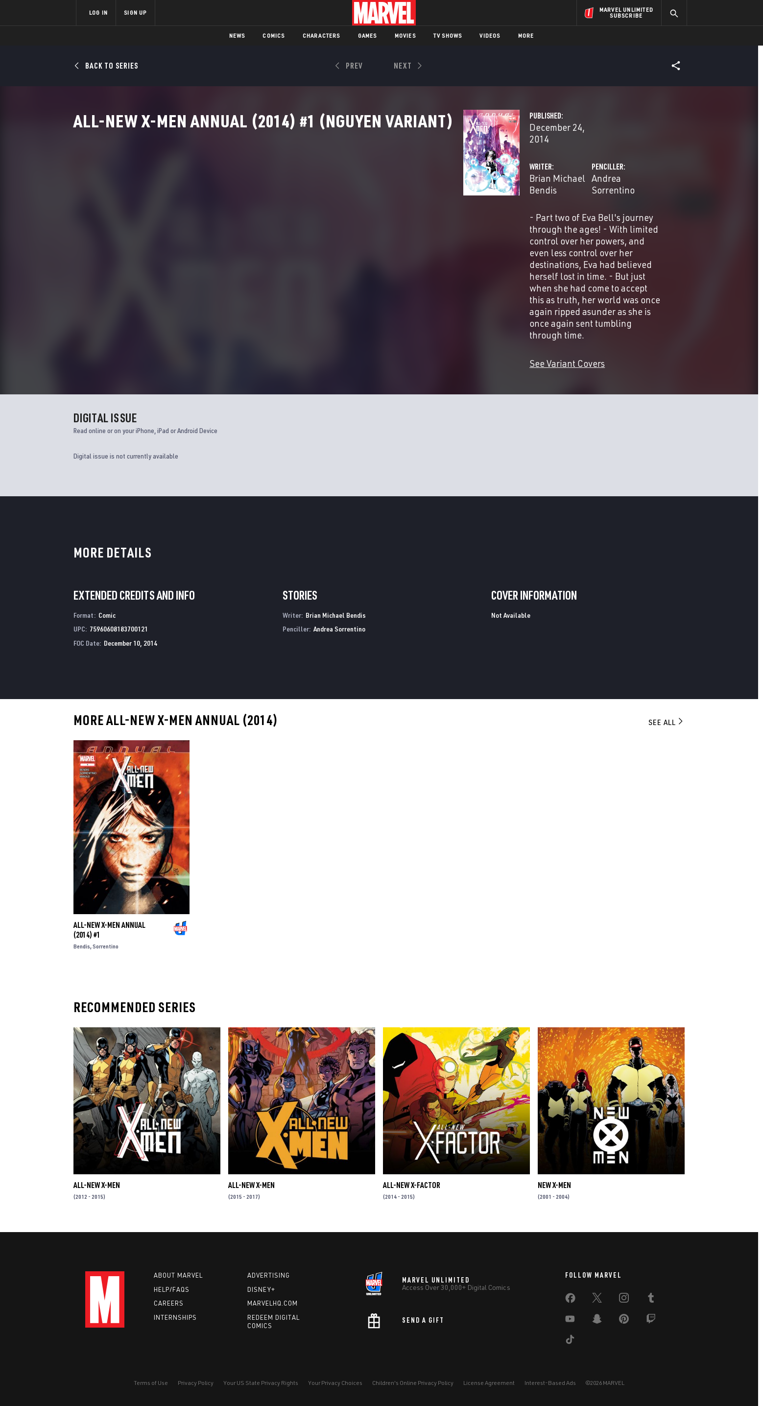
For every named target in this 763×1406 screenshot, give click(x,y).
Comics (273, 35)
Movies (405, 35)
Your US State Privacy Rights (260, 1382)
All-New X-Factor (411, 1185)
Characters (321, 35)
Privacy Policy (196, 1382)
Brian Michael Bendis (299, 209)
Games (367, 35)
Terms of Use (151, 1382)
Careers (169, 1304)
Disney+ (261, 1289)
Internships (175, 1318)
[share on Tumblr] (651, 1300)
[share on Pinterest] (624, 1321)
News (237, 35)
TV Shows (447, 35)
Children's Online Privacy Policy (412, 1382)
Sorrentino (106, 946)
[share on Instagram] (624, 1300)
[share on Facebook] (570, 1300)
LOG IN (98, 12)
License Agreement (489, 1382)
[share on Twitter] (597, 1300)
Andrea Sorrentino (492, 209)
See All (666, 722)
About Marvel (178, 1275)
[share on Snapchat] (597, 1321)
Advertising (268, 1275)
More (526, 35)
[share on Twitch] (651, 1321)
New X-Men (554, 1185)
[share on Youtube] (570, 1321)
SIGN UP (135, 12)
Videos (489, 35)
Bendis (81, 946)
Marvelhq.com (272, 1304)
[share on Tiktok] (570, 1341)
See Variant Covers (294, 300)
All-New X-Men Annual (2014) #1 (109, 930)
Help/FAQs (172, 1289)
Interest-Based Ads (550, 1382)
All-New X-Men (96, 1185)
